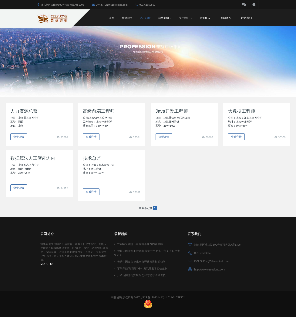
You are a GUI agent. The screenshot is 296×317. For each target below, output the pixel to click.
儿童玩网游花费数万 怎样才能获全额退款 (141, 275)
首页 (111, 17)
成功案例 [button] (164, 17)
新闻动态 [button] (227, 17)
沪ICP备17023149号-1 (153, 297)
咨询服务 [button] (206, 17)
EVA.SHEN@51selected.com (110, 4)
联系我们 (246, 17)
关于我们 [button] (185, 17)
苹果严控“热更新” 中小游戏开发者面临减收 (142, 268)
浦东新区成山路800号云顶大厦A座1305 (61, 4)
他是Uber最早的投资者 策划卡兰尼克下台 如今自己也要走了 (147, 252)
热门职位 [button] (145, 17)
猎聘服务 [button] (127, 17)
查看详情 (18, 136)
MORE (46, 263)
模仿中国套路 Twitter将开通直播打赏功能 (141, 261)
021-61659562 (145, 4)
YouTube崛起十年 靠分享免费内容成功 (140, 244)
